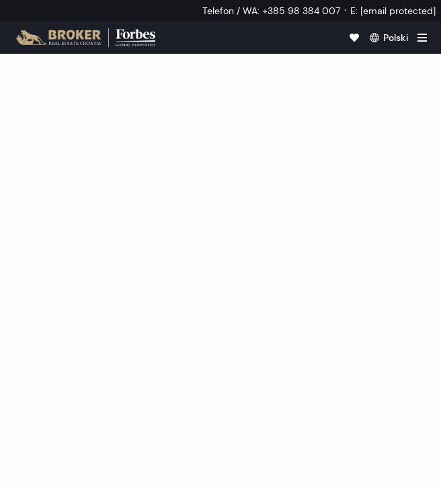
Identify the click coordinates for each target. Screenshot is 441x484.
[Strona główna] (85, 37)
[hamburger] (422, 37)
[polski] (389, 37)
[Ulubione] (354, 37)
